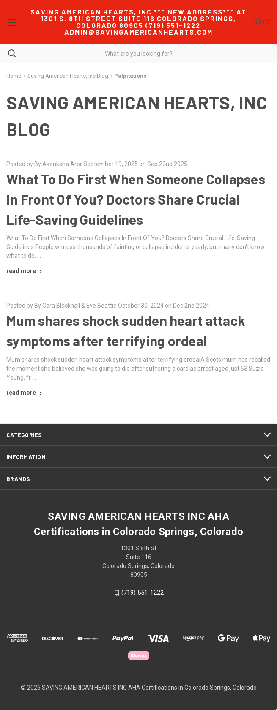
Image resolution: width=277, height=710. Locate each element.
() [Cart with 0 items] (263, 21)
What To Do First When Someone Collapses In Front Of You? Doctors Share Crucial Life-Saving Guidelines (135, 199)
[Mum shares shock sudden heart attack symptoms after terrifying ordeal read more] (25, 392)
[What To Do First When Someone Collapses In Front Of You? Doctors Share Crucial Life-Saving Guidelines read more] (25, 271)
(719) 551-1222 (142, 593)
